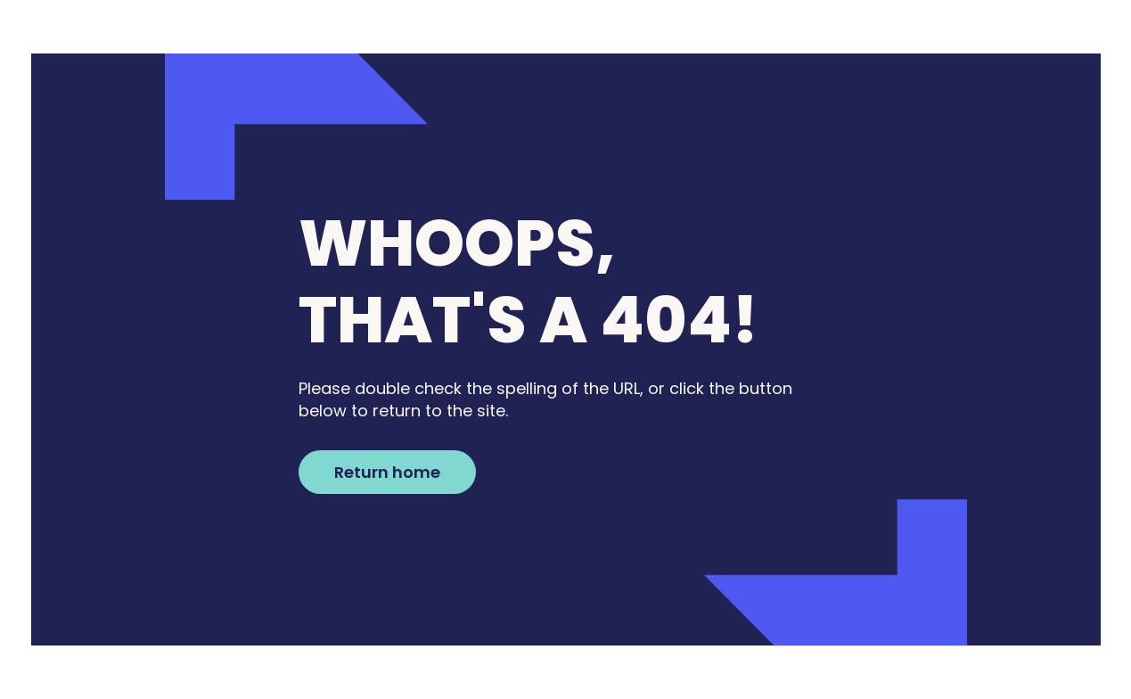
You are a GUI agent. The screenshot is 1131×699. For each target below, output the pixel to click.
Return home (387, 472)
